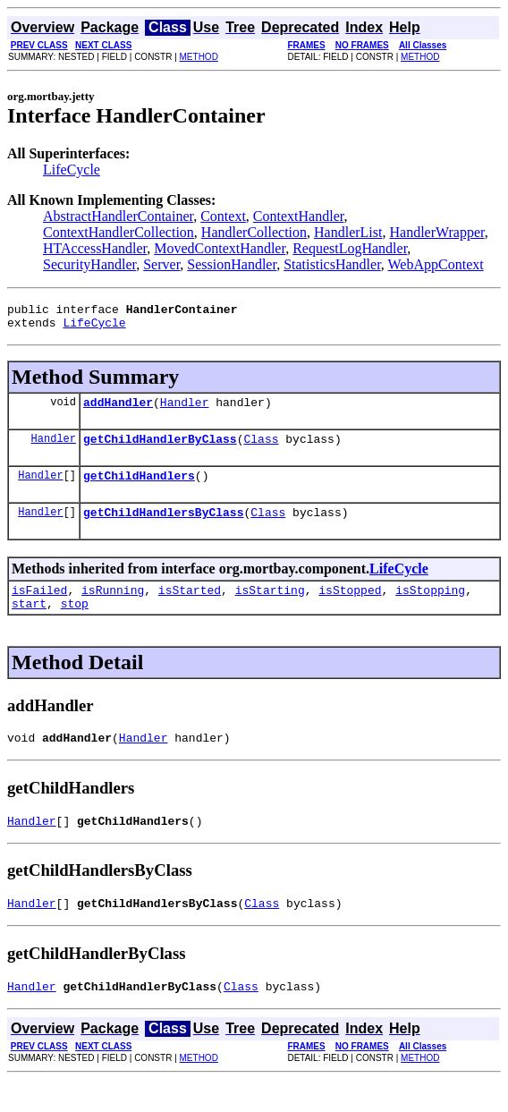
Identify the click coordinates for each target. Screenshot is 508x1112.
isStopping (430, 608)
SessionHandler (231, 264)
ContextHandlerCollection (118, 232)
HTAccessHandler (95, 248)
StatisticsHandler (332, 264)
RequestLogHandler (349, 248)
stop (75, 624)
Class (260, 449)
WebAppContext (436, 264)
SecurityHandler (89, 264)
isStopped (349, 608)
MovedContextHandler (219, 248)
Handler (184, 410)
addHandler (118, 410)
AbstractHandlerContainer (118, 216)
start (29, 624)
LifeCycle (71, 169)
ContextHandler (298, 216)
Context (223, 216)
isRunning (112, 608)
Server (161, 264)
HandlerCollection (254, 232)
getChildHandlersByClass (163, 528)
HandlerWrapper (436, 232)
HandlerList (348, 232)
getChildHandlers (139, 488)
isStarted (189, 608)
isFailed (39, 608)
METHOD (199, 57)
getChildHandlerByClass (160, 449)
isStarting (270, 608)
